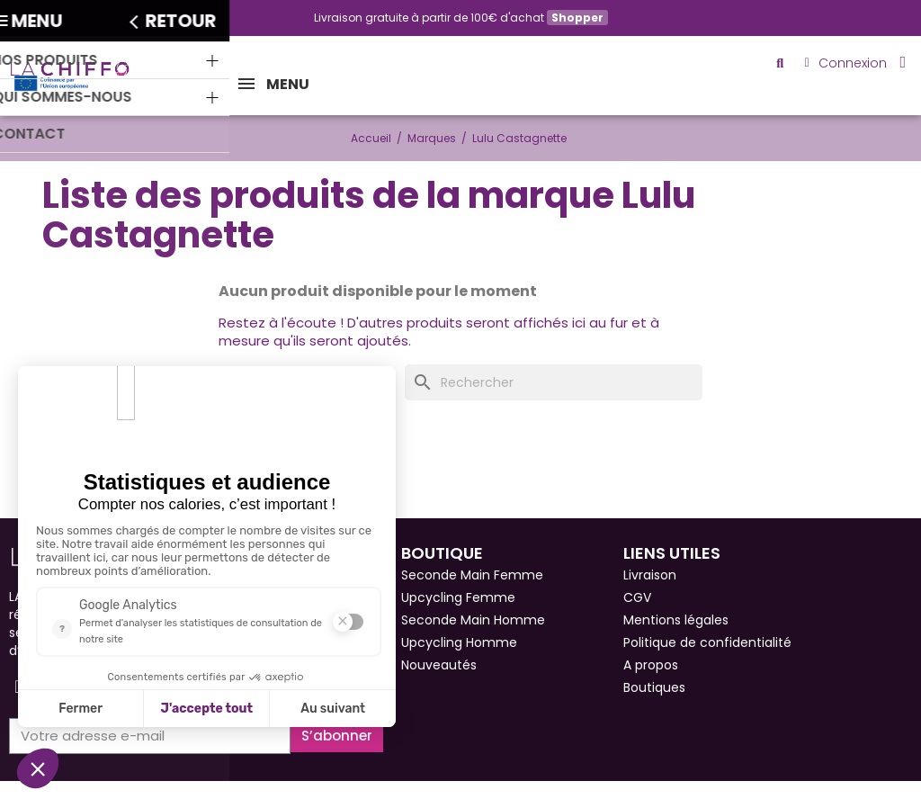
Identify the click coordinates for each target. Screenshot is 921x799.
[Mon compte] (849, 65)
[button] (788, 65)
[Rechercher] (553, 382)
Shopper (577, 17)
